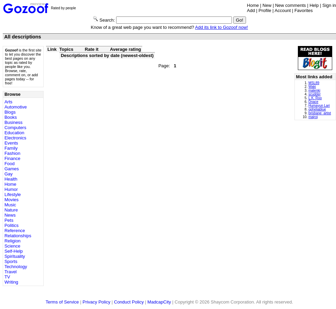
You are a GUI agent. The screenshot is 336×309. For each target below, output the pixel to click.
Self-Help (13, 251)
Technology (15, 266)
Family (11, 148)
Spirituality (14, 256)
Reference (14, 230)
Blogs (10, 112)
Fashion (12, 153)
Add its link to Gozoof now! (221, 27)
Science (12, 246)
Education (14, 132)
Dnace (313, 102)
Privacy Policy (96, 302)
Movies (11, 199)
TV (7, 276)
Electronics (15, 137)
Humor (11, 189)
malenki (314, 90)
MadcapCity (159, 302)
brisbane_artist (320, 113)
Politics (11, 225)
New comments (290, 5)
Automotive (15, 107)
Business (13, 122)
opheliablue (317, 109)
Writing (11, 282)
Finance (12, 158)
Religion (12, 240)
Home (253, 5)
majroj (313, 117)
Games (11, 168)
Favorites (303, 10)
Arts (8, 101)
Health (11, 179)
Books (10, 117)
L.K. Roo (315, 98)
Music (10, 204)
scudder (315, 94)
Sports (11, 261)
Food (9, 163)
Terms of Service (62, 302)
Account (283, 10)
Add (251, 10)
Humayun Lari (319, 105)
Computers (15, 127)
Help (314, 5)
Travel (10, 271)
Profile (265, 10)
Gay (8, 173)
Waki (312, 87)
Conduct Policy (129, 302)
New (266, 5)
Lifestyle (12, 194)
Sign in (329, 5)
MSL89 (314, 83)
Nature (11, 210)
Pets (8, 220)
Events (11, 143)
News (10, 215)
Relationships (17, 235)
